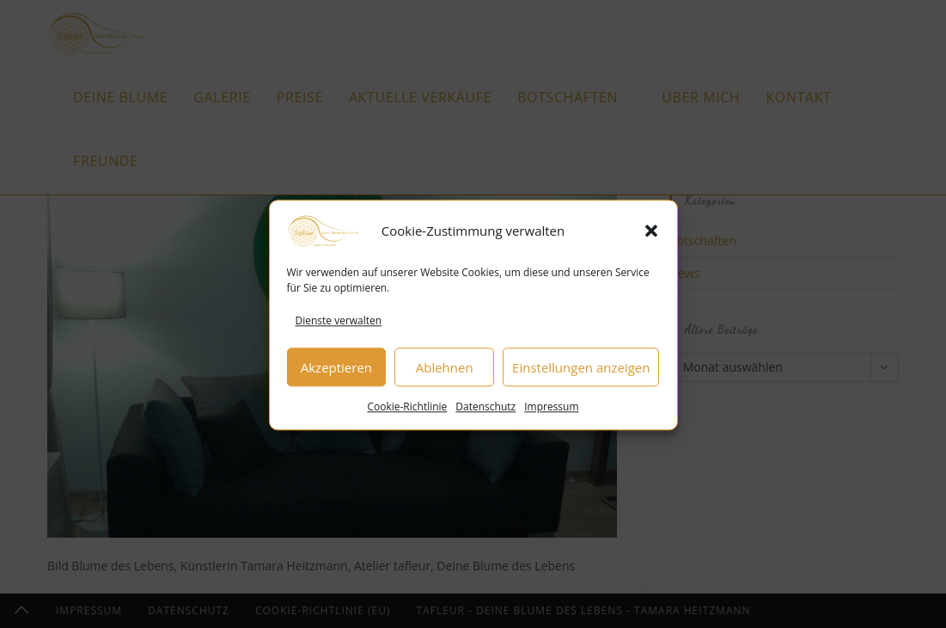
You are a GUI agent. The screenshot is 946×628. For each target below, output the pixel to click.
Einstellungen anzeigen (581, 375)
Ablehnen (444, 375)
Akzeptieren (336, 375)
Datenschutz (485, 414)
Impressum (551, 414)
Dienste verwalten (339, 328)
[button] (651, 238)
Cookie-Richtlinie (407, 414)
